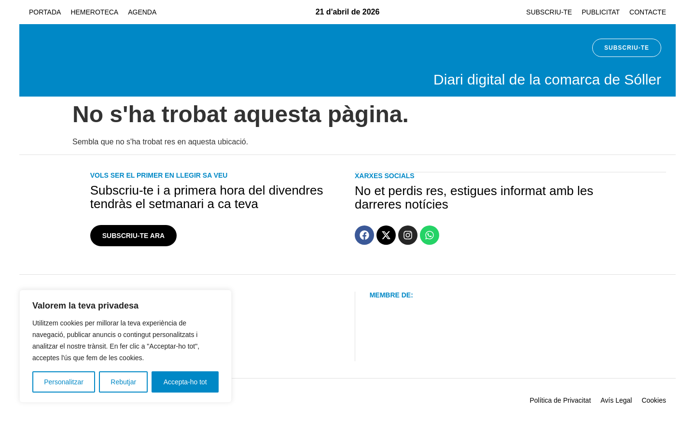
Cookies (653, 400)
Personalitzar (63, 382)
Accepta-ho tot (185, 382)
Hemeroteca (94, 12)
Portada (45, 12)
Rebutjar (123, 382)
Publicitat (601, 12)
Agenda (142, 12)
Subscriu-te (549, 12)
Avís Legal (616, 400)
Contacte (647, 12)
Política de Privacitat (560, 400)
